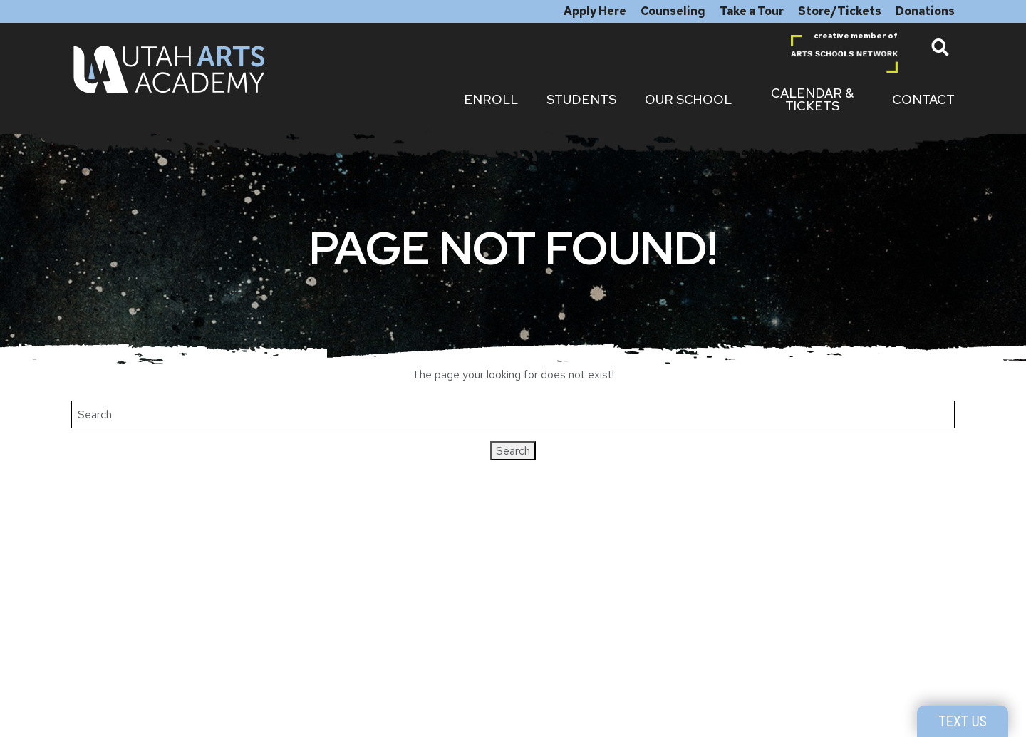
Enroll (491, 99)
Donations (925, 11)
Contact (923, 99)
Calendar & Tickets (812, 99)
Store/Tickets (839, 11)
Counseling (673, 11)
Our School (688, 99)
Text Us (962, 721)
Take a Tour (752, 11)
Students (581, 99)
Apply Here (595, 11)
